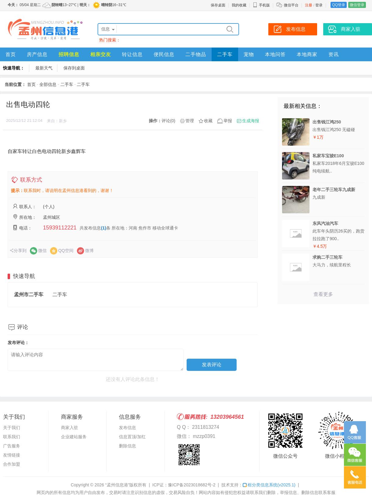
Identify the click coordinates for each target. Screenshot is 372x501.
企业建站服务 (74, 436)
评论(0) (168, 120)
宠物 (249, 54)
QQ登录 (338, 5)
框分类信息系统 (269, 484)
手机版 (261, 5)
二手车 (225, 54)
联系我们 (11, 436)
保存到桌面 (74, 68)
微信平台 (291, 5)
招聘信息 (69, 54)
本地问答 (275, 54)
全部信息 (47, 84)
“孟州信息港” (117, 484)
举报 (228, 120)
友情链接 (11, 455)
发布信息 (127, 427)
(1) (103, 228)
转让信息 (132, 54)
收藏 (208, 120)
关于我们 (11, 427)
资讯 (333, 54)
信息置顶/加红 (132, 436)
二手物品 (195, 54)
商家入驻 (69, 427)
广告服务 (11, 445)
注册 (308, 5)
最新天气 (43, 68)
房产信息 (37, 54)
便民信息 (164, 54)
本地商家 (307, 54)
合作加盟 (11, 464)
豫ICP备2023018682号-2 (192, 484)
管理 (189, 120)
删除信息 (127, 445)
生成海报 (250, 120)
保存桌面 (218, 5)
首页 (10, 54)
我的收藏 (239, 5)
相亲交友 (100, 54)
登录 (319, 5)
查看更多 (323, 294)
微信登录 (357, 5)
